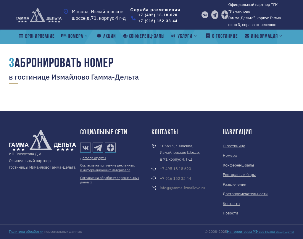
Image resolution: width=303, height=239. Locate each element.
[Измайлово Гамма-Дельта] (38, 14)
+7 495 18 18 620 (175, 168)
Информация (264, 36)
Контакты (231, 203)
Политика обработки (26, 231)
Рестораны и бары (239, 174)
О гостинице (234, 145)
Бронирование (36, 36)
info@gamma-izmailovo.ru (182, 187)
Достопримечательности (245, 193)
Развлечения (234, 184)
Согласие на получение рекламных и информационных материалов (107, 167)
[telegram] (214, 14)
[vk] (205, 14)
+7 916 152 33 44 (175, 178)
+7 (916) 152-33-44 (158, 21)
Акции (106, 36)
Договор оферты (93, 158)
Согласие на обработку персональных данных (109, 180)
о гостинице (221, 36)
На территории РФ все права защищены (260, 231)
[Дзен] (224, 14)
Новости (230, 213)
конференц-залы (143, 36)
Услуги (184, 36)
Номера (230, 155)
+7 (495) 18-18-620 (158, 15)
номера (74, 36)
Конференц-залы (238, 165)
